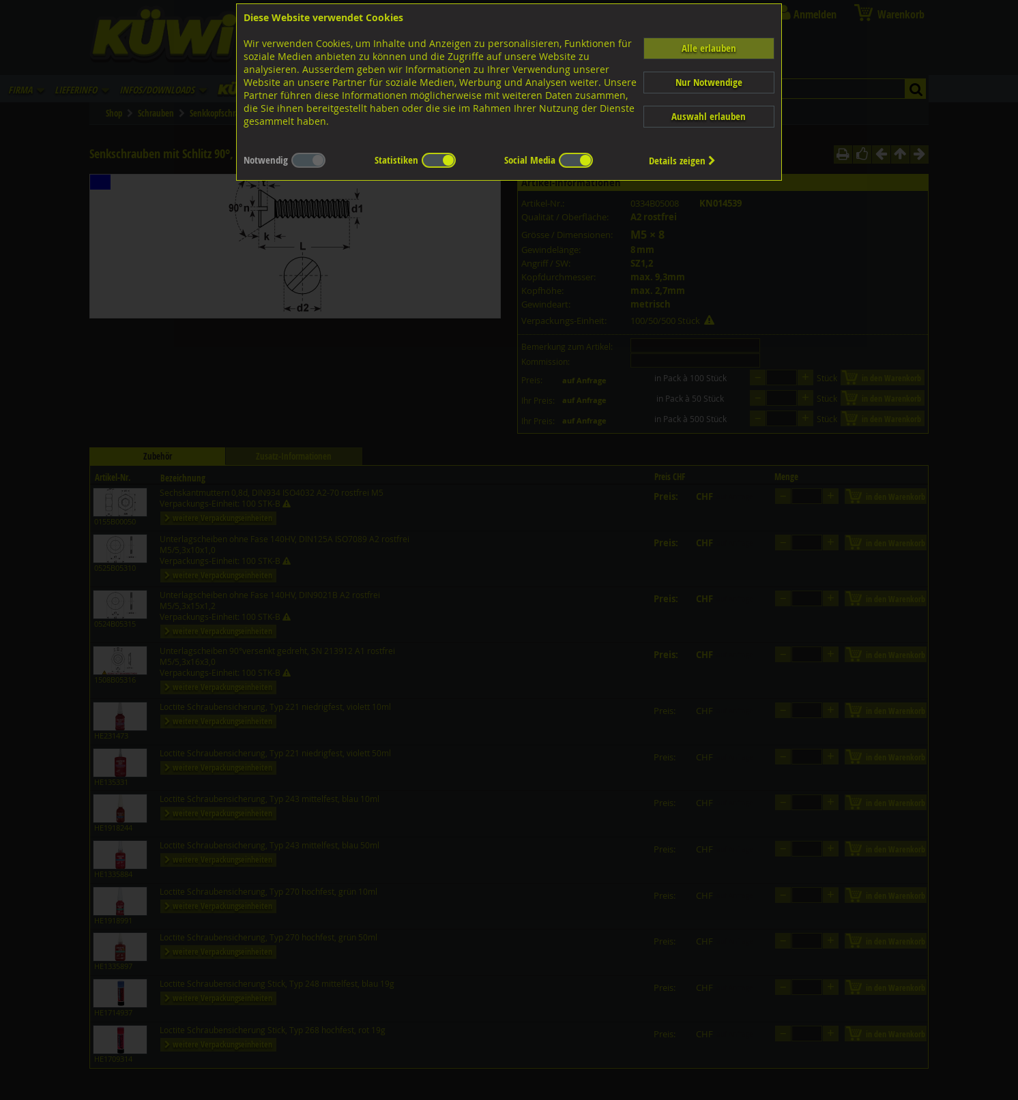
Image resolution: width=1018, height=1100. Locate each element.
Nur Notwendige (708, 82)
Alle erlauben (709, 48)
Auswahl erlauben (708, 116)
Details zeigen (682, 160)
